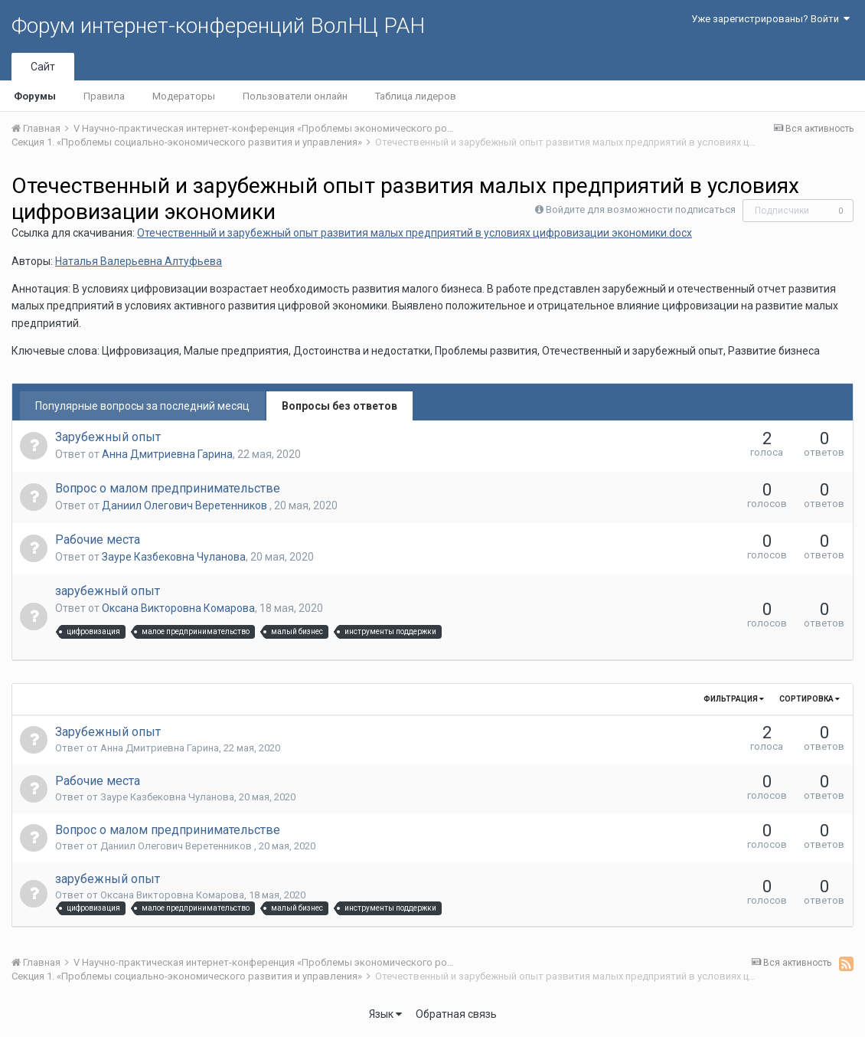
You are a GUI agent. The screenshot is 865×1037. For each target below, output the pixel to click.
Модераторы (183, 96)
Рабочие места (97, 539)
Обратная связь (456, 1014)
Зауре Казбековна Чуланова (174, 557)
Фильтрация (733, 699)
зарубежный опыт (107, 591)
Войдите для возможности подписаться (641, 209)
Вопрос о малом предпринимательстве (167, 488)
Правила (104, 96)
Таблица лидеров (415, 96)
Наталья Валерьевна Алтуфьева (138, 261)
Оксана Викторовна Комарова (178, 608)
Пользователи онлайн (295, 96)
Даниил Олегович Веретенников (185, 505)
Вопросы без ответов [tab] (339, 406)
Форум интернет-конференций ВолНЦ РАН (218, 25)
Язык (385, 1014)
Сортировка (809, 699)
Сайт (43, 67)
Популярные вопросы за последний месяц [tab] (142, 406)
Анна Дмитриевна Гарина (167, 454)
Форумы (35, 96)
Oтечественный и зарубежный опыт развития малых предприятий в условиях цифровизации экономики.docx (414, 233)
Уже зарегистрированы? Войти (770, 19)
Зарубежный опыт (108, 437)
